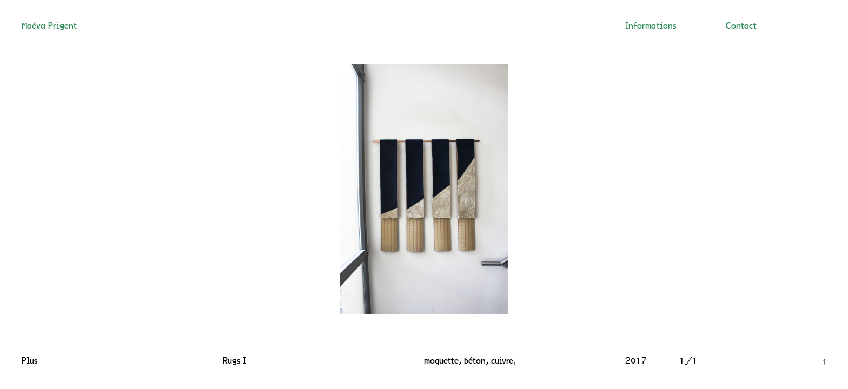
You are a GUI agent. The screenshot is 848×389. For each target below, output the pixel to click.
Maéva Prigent (49, 26)
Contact (741, 26)
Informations (650, 26)
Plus (29, 361)
